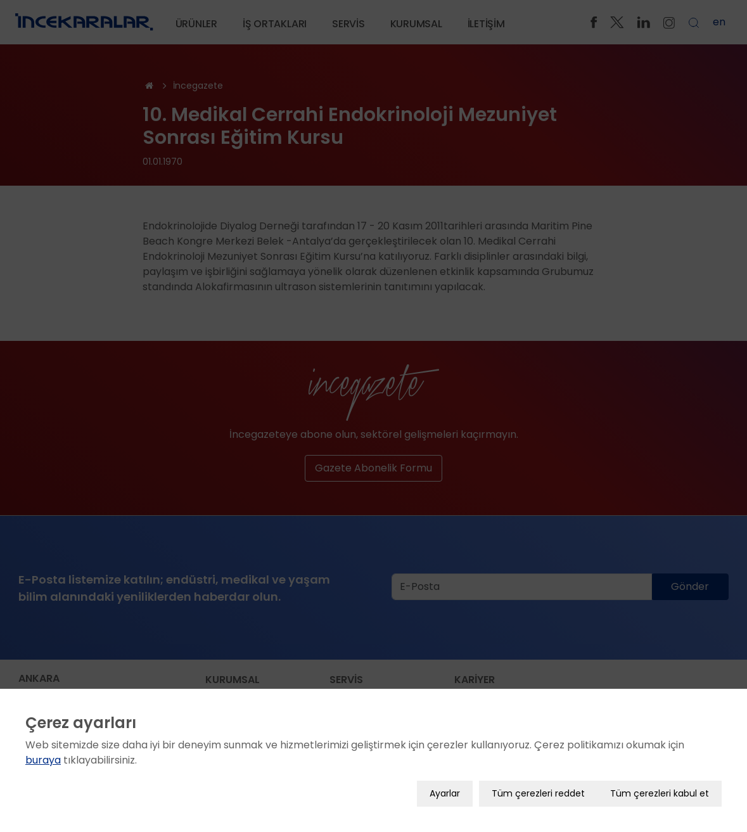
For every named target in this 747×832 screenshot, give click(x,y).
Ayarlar (445, 783)
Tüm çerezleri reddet (538, 783)
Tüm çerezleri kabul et (659, 783)
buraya (43, 750)
